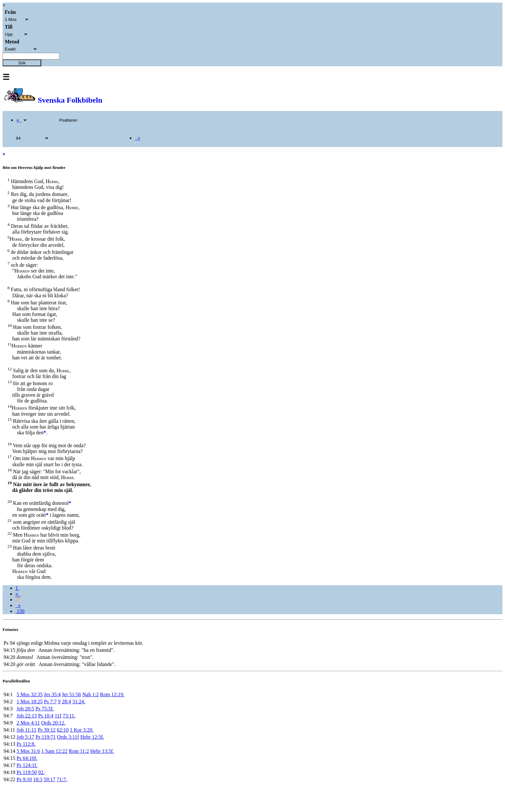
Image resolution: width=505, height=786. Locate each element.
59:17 (49, 779)
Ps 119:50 (26, 772)
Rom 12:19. (112, 694)
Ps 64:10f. (26, 758)
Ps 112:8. (25, 744)
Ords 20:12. (53, 723)
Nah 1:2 (90, 694)
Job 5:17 (25, 737)
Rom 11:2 (79, 751)
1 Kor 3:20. (81, 730)
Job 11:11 (26, 730)
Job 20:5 (25, 708)
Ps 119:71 (45, 737)
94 (18, 599)
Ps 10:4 (45, 715)
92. (41, 772)
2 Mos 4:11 (28, 723)
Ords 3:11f (68, 737)
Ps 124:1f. (26, 765)
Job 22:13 (26, 715)
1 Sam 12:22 (54, 751)
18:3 (37, 779)
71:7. (62, 779)
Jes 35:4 (52, 694)
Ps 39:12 (47, 730)
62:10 (63, 730)
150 (19, 611)
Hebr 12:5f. (92, 737)
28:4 (66, 701)
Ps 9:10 (24, 779)
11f (58, 715)
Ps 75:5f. (44, 708)
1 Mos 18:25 (29, 701)
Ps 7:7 (50, 701)
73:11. (68, 715)
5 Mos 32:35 (29, 694)
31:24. (78, 701)
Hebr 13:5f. (102, 751)
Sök (22, 62)
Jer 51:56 (71, 694)
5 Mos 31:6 (28, 751)
